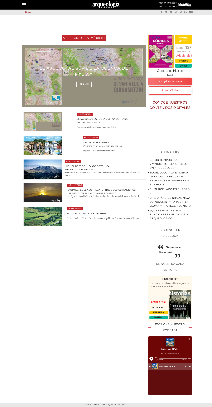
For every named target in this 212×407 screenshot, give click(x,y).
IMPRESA (158, 312)
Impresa (183, 60)
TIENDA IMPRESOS (168, 3)
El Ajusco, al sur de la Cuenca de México (102, 119)
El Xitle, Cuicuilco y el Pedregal (87, 213)
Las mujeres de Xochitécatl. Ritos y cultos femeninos (101, 190)
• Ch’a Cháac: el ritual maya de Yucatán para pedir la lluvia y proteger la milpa (169, 202)
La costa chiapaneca (96, 142)
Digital (183, 65)
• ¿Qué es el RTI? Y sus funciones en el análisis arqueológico (168, 214)
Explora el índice (170, 90)
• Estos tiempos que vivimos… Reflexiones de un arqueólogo (168, 164)
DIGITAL (158, 317)
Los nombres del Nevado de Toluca (87, 166)
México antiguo (85, 114)
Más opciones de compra (170, 81)
